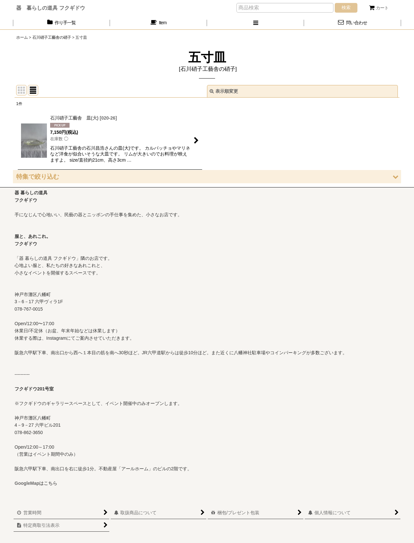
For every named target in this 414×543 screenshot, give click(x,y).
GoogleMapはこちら (36, 483)
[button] (255, 22)
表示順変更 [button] (224, 91)
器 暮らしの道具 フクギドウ (50, 8)
